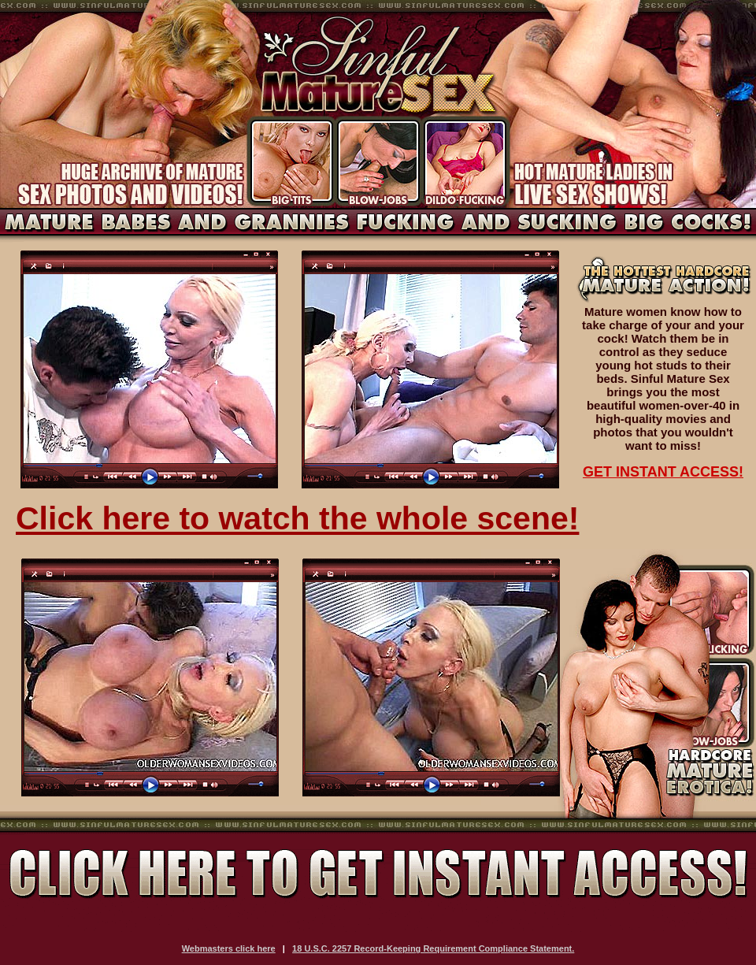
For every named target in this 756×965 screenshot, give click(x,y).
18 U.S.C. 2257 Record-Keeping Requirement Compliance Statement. (433, 948)
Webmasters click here (229, 948)
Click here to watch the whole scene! (297, 518)
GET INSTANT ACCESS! (663, 472)
